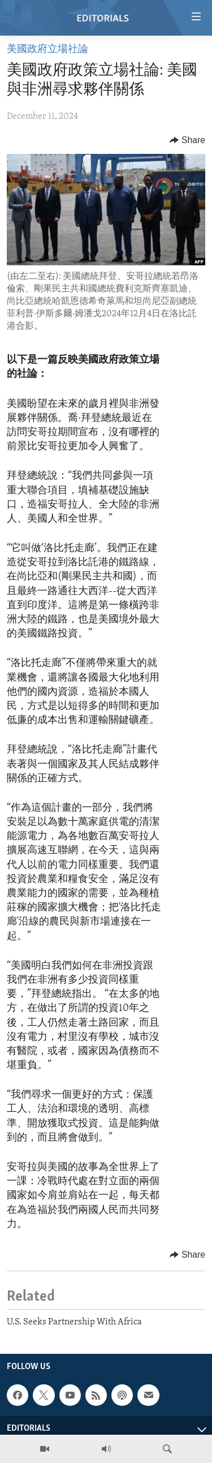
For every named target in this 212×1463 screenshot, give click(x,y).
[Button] (187, 140)
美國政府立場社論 (47, 49)
